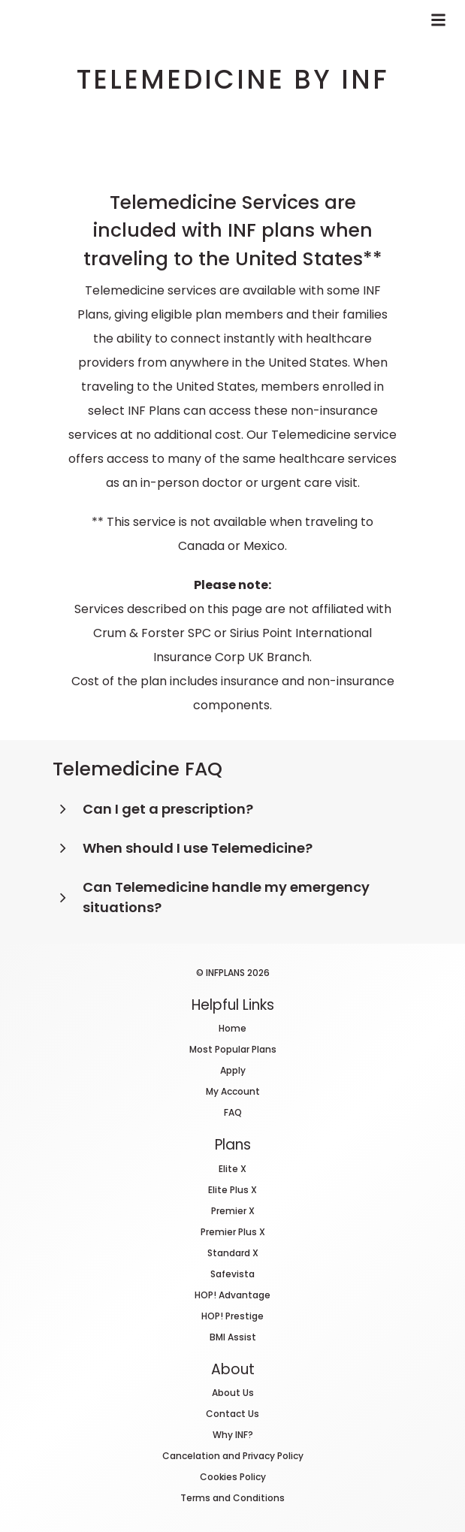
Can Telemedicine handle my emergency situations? (226, 897)
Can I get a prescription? (168, 808)
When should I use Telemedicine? (198, 848)
